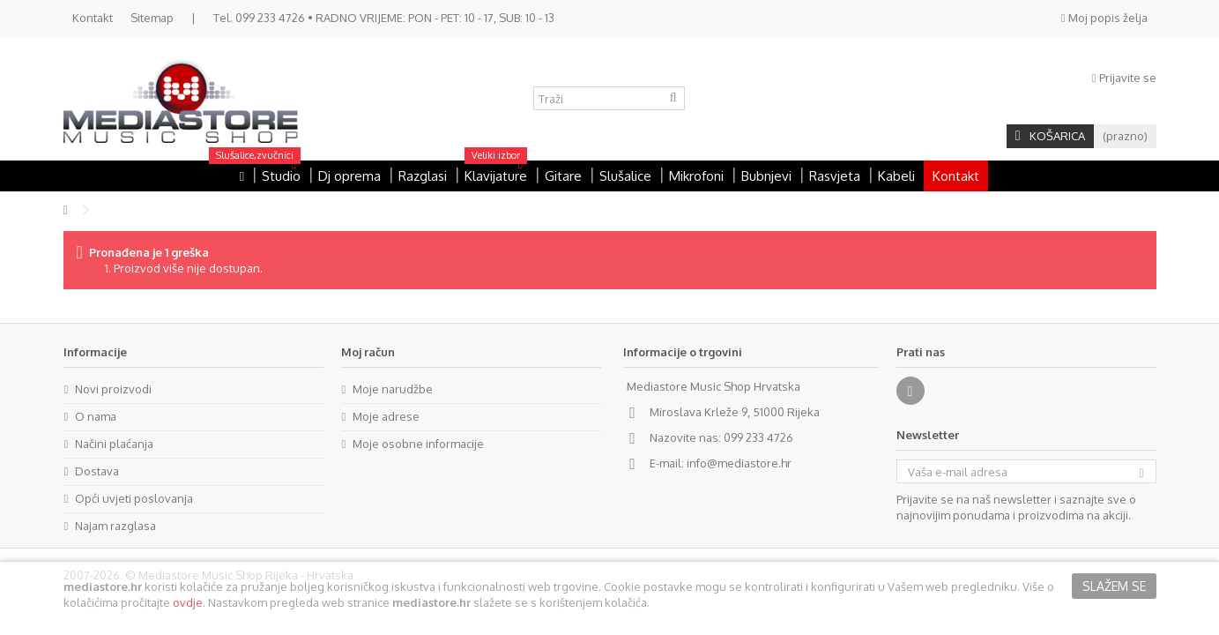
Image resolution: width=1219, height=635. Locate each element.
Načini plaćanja (114, 444)
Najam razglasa (115, 526)
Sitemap (152, 18)
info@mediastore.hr (739, 463)
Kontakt (92, 18)
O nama (95, 416)
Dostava (97, 471)
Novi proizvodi (113, 389)
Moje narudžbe (393, 389)
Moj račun (368, 352)
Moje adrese (386, 416)
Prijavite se (1124, 78)
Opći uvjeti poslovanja (134, 498)
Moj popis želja (1104, 18)
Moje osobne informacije (418, 444)
